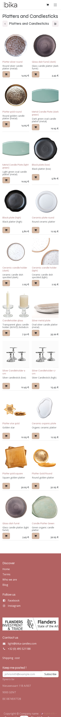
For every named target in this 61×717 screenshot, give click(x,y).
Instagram (14, 606)
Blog (5, 585)
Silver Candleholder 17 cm (43, 372)
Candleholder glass (12, 320)
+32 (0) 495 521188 (19, 649)
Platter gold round (12, 111)
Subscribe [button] (50, 674)
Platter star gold (11, 423)
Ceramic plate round (43, 217)
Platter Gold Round (42, 473)
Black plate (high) (11, 217)
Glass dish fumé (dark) (44, 61)
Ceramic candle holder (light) (44, 269)
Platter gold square (12, 473)
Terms (6, 574)
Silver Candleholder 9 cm (13, 372)
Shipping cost (11, 658)
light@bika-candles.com (22, 643)
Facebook (14, 600)
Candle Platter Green (43, 523)
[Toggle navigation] (55, 4)
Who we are (9, 579)
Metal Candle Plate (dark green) (45, 113)
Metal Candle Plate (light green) (15, 166)
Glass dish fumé (11, 523)
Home (6, 569)
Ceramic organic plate (44, 423)
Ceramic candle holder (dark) (14, 269)
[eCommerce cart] (47, 4)
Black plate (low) (41, 164)
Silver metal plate (41, 320)
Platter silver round (12, 61)
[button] (6, 74)
